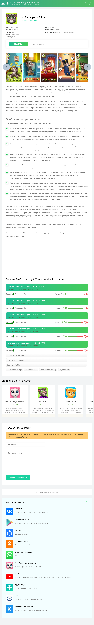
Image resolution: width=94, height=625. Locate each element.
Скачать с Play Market (15, 360)
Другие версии (38, 44)
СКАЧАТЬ (18, 44)
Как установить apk (14, 370)
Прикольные (32, 20)
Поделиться (64, 370)
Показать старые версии (16, 355)
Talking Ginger (70, 402)
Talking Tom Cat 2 (42, 402)
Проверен (9, 294)
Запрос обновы (31, 370)
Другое (24, 20)
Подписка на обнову (48, 370)
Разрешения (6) (20, 294)
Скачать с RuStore (14, 365)
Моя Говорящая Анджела (14, 402)
